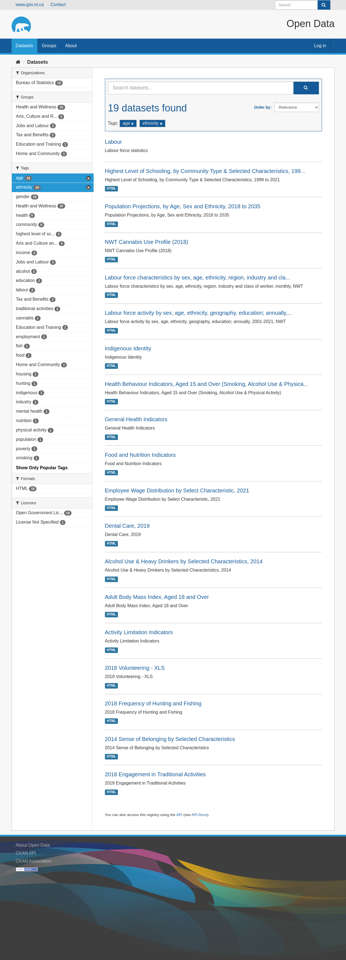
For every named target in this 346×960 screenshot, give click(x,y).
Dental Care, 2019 (127, 526)
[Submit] (324, 5)
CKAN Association (34, 861)
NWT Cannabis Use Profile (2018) (146, 242)
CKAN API (26, 853)
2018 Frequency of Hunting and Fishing (153, 703)
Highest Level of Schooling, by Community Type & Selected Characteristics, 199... (205, 171)
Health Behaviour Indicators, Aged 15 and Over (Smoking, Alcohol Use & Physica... (206, 384)
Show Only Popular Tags (42, 467)
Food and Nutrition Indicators (140, 455)
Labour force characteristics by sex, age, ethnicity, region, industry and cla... (197, 277)
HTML (111, 188)
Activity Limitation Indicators (139, 632)
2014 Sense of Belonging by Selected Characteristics (170, 739)
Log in (320, 45)
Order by (262, 107)
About (71, 45)
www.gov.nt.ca (30, 4)
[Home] (18, 62)
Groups (49, 45)
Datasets (24, 45)
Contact (58, 4)
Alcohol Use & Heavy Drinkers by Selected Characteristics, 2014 (184, 561)
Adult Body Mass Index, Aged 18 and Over (157, 597)
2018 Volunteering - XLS (135, 668)
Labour (113, 142)
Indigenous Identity (128, 348)
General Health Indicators (136, 419)
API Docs (199, 815)
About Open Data (33, 845)
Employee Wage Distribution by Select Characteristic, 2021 (177, 490)
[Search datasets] (303, 5)
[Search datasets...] (201, 88)
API (179, 815)
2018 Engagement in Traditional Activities (155, 774)
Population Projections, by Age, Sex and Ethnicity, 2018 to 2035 (182, 206)
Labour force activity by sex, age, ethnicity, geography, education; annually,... (198, 313)
